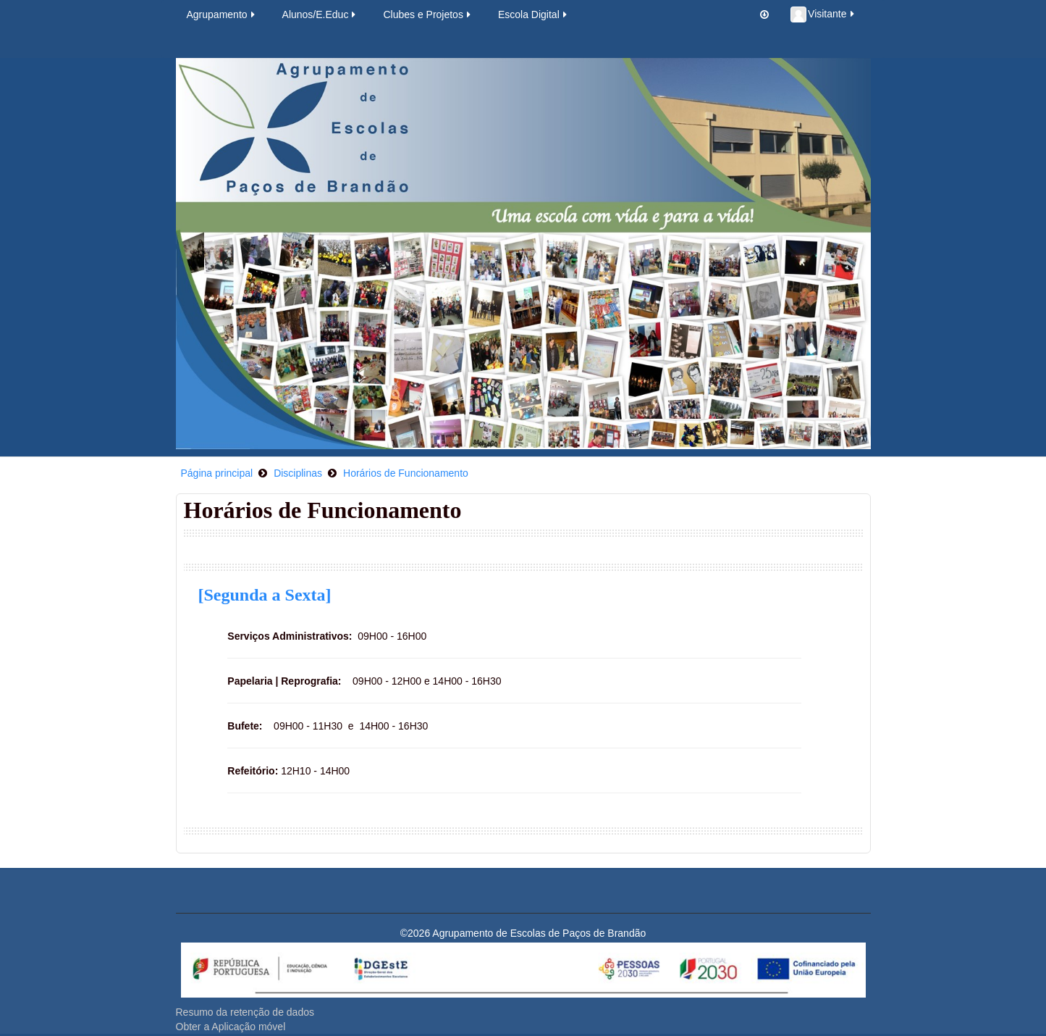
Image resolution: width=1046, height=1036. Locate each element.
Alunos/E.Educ (320, 14)
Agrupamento (222, 14)
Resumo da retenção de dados (245, 1012)
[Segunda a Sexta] (265, 594)
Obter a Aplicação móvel (231, 1026)
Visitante (823, 14)
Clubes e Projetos (428, 14)
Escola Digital (533, 14)
